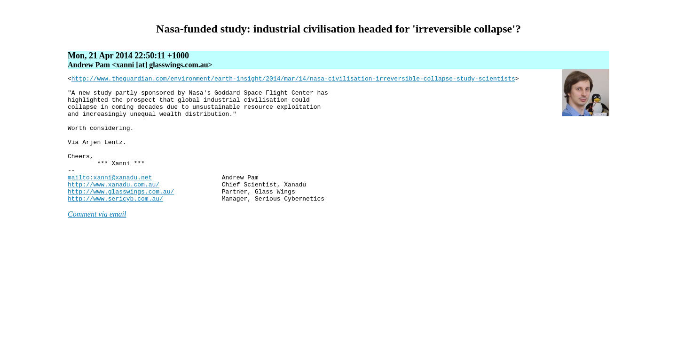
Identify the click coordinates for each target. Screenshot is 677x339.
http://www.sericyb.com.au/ (115, 223)
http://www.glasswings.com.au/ (121, 215)
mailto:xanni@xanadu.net (110, 198)
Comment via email (97, 239)
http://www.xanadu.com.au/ (113, 206)
